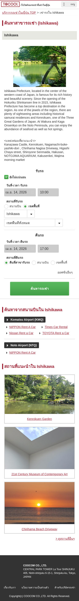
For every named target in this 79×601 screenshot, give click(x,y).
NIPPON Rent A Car (20, 327)
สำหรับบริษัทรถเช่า (65, 587)
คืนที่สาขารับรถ (19, 262)
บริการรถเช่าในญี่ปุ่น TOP (19, 12)
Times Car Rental (53, 327)
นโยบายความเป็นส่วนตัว (35, 587)
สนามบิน (15, 206)
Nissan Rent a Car (18, 333)
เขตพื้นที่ (33, 206)
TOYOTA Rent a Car (53, 333)
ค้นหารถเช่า (40, 288)
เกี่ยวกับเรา (10, 587)
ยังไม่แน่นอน (17, 177)
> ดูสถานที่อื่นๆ (65, 538)
